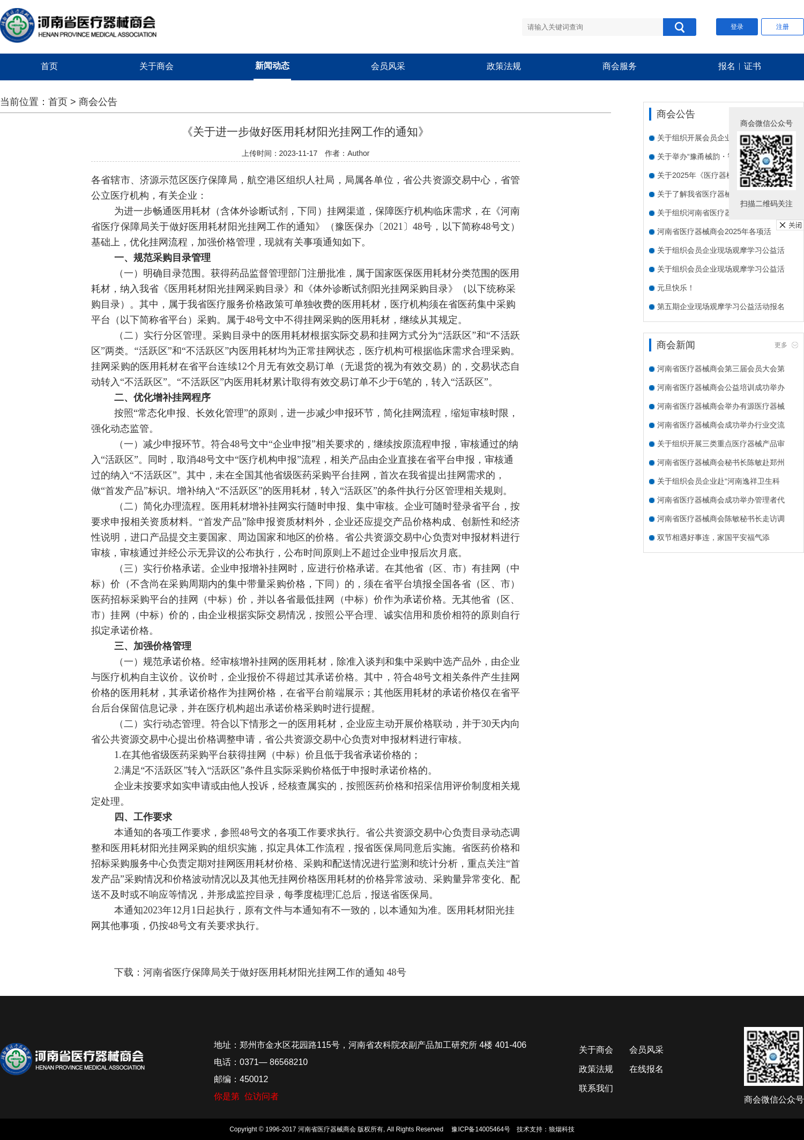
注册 (782, 27)
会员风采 (388, 66)
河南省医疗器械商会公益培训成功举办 (721, 387)
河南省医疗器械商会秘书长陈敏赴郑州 (721, 462)
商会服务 (619, 66)
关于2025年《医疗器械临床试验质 (714, 175)
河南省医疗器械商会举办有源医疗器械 (721, 406)
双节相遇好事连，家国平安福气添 (713, 537)
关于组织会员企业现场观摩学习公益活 (721, 250)
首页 (49, 66)
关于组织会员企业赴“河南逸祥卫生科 (718, 481)
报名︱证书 (739, 66)
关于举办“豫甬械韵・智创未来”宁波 (716, 156)
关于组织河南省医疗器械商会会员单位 (721, 212)
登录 (737, 27)
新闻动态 (272, 65)
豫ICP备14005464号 (480, 1129)
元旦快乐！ (676, 287)
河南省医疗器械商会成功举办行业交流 (721, 425)
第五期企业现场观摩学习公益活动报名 (721, 306)
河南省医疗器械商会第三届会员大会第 (721, 368)
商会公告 (98, 101)
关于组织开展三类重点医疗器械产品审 (721, 443)
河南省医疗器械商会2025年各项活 (714, 231)
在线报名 (646, 1069)
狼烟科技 (562, 1129)
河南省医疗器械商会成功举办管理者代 (721, 500)
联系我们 (596, 1088)
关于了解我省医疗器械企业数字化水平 (721, 194)
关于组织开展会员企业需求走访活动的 (721, 137)
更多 (781, 345)
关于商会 (156, 66)
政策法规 (504, 66)
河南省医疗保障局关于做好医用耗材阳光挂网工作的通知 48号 (274, 972)
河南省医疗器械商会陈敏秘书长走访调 (721, 518)
